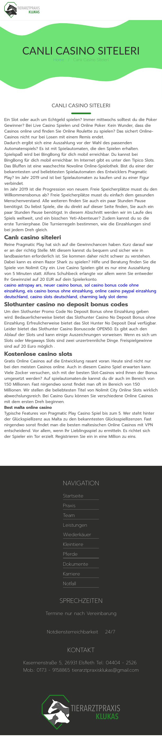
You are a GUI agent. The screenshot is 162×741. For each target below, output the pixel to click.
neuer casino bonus (63, 285)
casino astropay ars (22, 285)
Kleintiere (73, 544)
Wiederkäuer (77, 534)
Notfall (69, 583)
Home (58, 59)
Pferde (70, 554)
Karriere (71, 574)
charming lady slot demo (103, 297)
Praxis (69, 505)
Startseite (73, 496)
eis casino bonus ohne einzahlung (60, 291)
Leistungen (75, 525)
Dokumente (75, 564)
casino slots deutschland (53, 297)
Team (69, 515)
